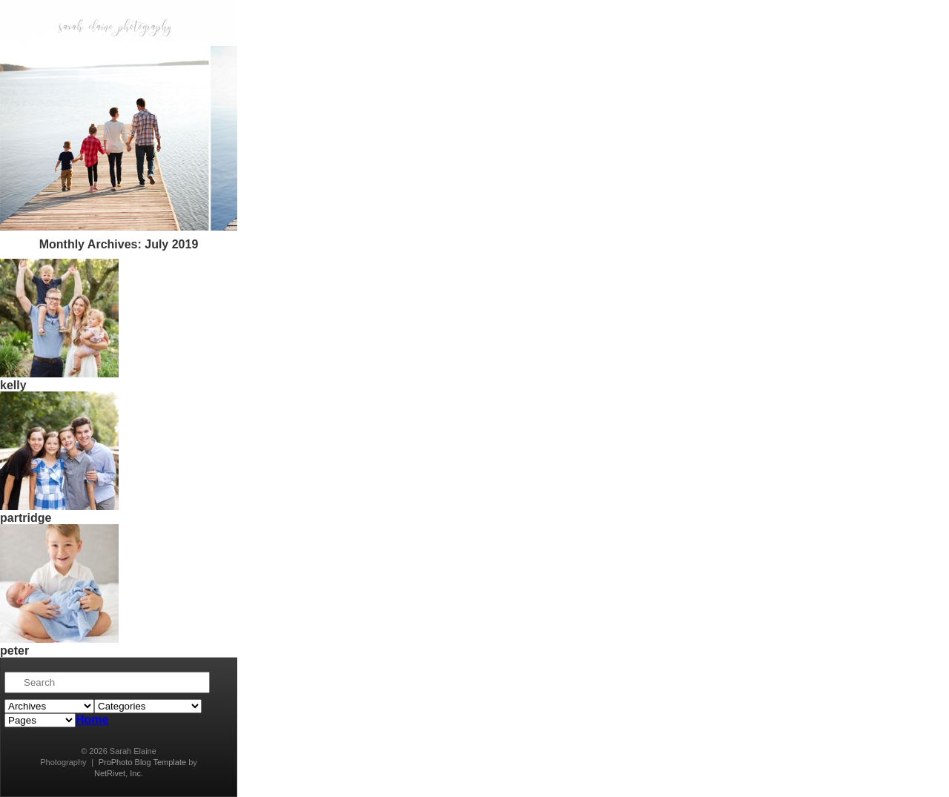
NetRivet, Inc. (118, 773)
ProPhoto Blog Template (142, 762)
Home (92, 719)
